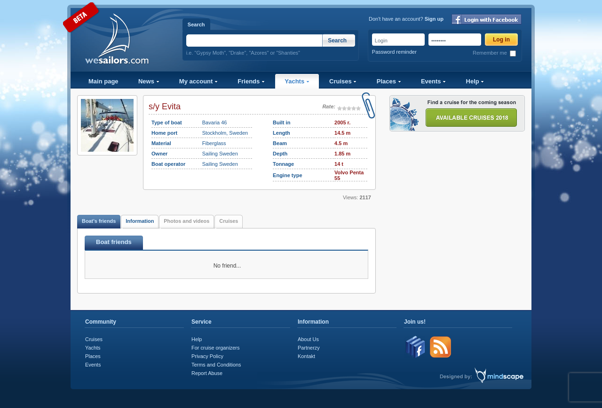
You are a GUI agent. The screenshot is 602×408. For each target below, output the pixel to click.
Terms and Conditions (216, 364)
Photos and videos (186, 221)
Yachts (297, 81)
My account (198, 81)
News (148, 81)
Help (475, 81)
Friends (251, 81)
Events (433, 81)
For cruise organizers (215, 348)
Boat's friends (99, 221)
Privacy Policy (207, 356)
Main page (103, 81)
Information (140, 221)
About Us (308, 339)
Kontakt (306, 356)
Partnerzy (309, 348)
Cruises (342, 81)
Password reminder (394, 52)
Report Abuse (206, 373)
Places (389, 81)
